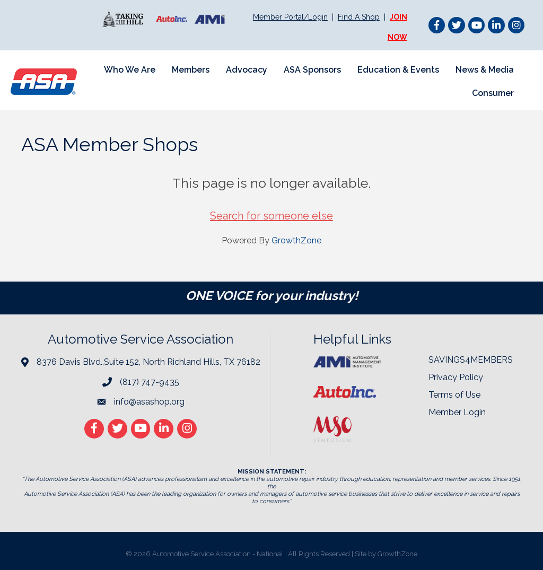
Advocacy (246, 70)
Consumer (493, 93)
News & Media (485, 70)
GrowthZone (296, 240)
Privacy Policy (455, 377)
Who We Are (129, 70)
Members (190, 70)
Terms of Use (454, 395)
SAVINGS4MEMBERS (470, 360)
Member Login (457, 412)
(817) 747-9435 (149, 382)
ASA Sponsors (312, 70)
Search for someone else (271, 215)
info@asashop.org (149, 402)
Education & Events (398, 70)
